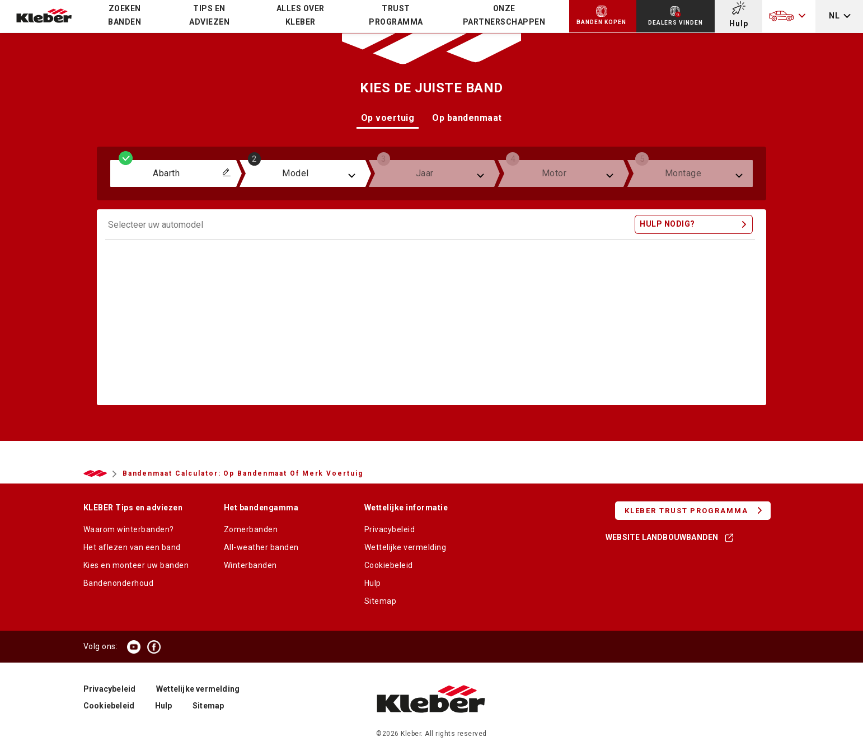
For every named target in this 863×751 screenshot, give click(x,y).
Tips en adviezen (209, 15)
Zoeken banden (124, 15)
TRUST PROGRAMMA (396, 15)
